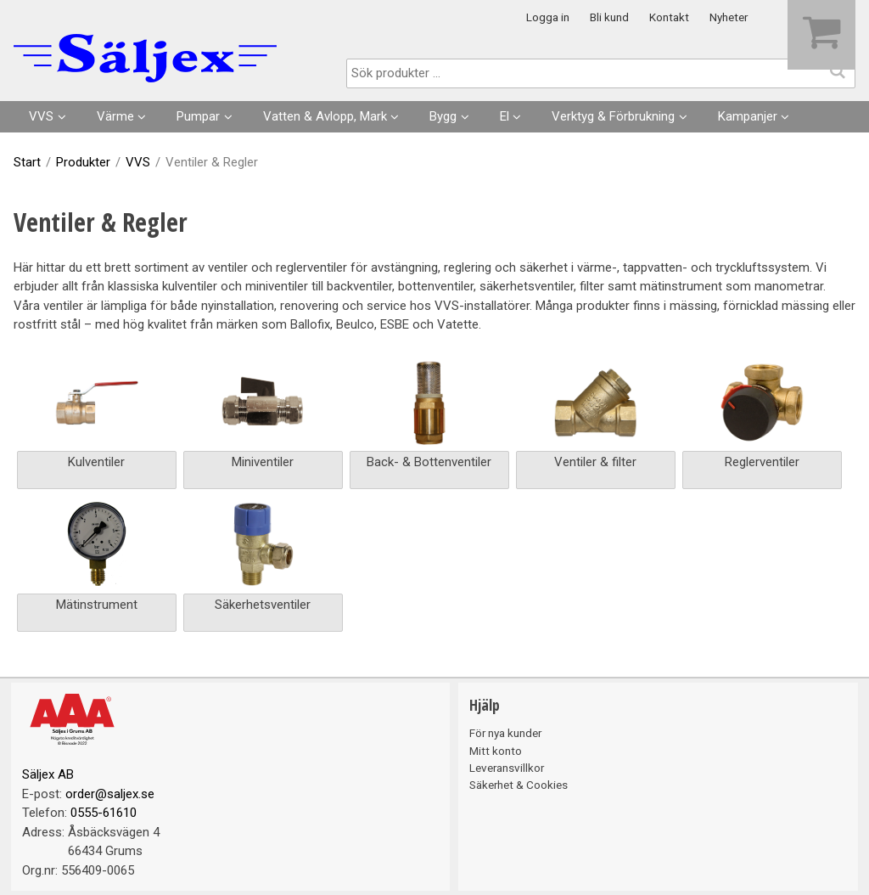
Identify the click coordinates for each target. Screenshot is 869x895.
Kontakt (669, 17)
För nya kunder (505, 733)
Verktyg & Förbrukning (613, 116)
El (504, 116)
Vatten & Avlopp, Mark (325, 116)
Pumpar (198, 116)
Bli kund (609, 17)
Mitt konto (495, 750)
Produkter (83, 162)
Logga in (547, 17)
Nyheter (728, 17)
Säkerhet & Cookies (518, 784)
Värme (115, 116)
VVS (41, 116)
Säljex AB (48, 774)
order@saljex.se (109, 794)
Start (27, 162)
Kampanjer (747, 116)
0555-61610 (103, 812)
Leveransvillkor (506, 767)
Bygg (443, 116)
